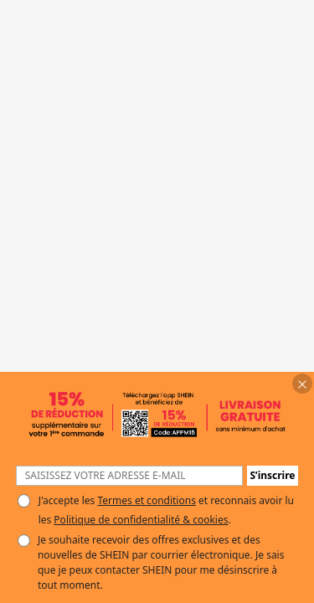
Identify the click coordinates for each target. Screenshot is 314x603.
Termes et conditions (146, 500)
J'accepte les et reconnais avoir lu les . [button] (166, 510)
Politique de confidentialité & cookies (141, 520)
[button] (302, 384)
